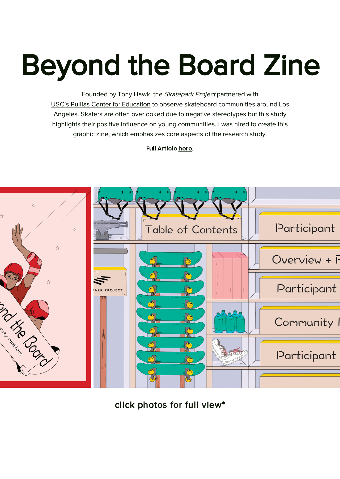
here (185, 148)
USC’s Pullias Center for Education (101, 104)
